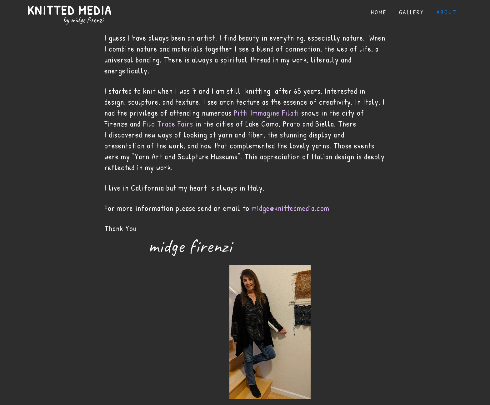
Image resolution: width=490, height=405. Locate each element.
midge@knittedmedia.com (290, 208)
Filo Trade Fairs (168, 123)
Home (379, 12)
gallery (411, 12)
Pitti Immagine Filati (266, 113)
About (447, 12)
